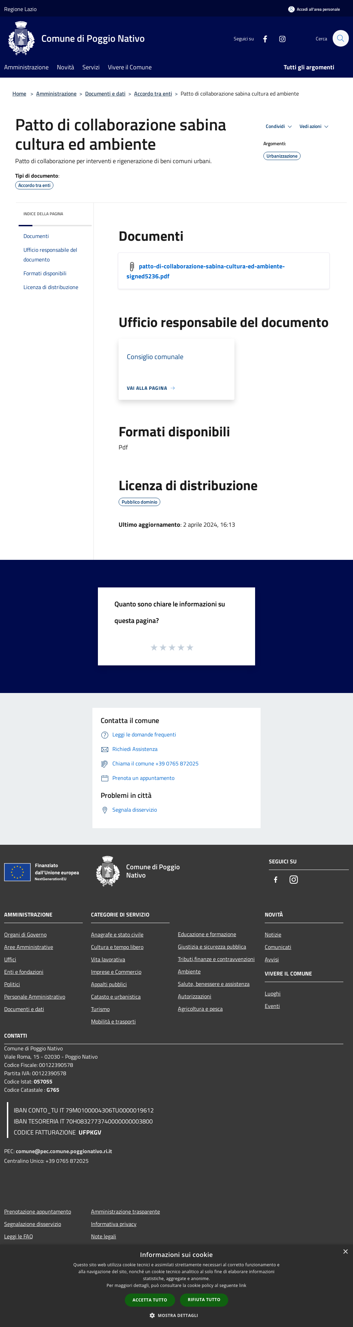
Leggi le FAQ (18, 1236)
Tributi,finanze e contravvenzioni (216, 959)
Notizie (273, 934)
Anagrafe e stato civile (117, 934)
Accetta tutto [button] (150, 1300)
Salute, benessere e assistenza (214, 984)
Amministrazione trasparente (125, 1211)
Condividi (280, 126)
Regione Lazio (20, 9)
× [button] (345, 1252)
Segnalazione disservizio (32, 1224)
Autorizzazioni (194, 996)
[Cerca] (340, 38)
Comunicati (278, 947)
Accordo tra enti (153, 93)
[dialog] (176, 1286)
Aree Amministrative (28, 947)
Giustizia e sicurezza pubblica (212, 946)
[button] (176, 1315)
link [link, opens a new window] (242, 1285)
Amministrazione (56, 93)
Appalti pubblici (109, 984)
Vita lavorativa (108, 959)
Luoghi (273, 993)
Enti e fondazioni (23, 972)
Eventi (272, 1006)
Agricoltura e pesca (200, 1008)
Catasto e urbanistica (116, 996)
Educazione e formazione (207, 934)
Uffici (10, 959)
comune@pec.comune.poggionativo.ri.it (64, 1151)
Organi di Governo (25, 934)
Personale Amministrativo (34, 996)
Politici (12, 984)
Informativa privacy (114, 1224)
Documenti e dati (105, 93)
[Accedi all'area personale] (314, 9)
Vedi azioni (315, 126)
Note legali (103, 1236)
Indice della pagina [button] (43, 213)
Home (19, 93)
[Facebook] (262, 38)
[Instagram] (279, 38)
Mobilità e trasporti (113, 1021)
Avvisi (272, 959)
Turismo (100, 1009)
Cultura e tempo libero (117, 947)
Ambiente (189, 971)
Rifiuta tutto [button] (204, 1300)
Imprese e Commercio (116, 972)
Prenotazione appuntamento (37, 1211)
